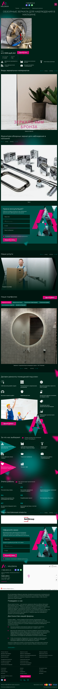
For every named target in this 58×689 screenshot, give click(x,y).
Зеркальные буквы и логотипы (45, 655)
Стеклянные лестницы (25, 659)
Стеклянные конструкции (6, 664)
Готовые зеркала (4, 651)
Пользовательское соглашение (50, 686)
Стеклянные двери (5, 662)
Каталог (22, 668)
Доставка (41, 673)
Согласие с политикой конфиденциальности (16, 236)
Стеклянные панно (24, 661)
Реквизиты (4, 581)
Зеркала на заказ (24, 651)
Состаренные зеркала (6, 661)
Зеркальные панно (43, 657)
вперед (53, 70)
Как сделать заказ (43, 668)
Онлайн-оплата (23, 673)
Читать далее (11, 647)
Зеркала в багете (4, 657)
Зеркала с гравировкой (25, 653)
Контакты (3, 673)
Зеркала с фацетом (43, 651)
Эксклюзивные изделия (25, 664)
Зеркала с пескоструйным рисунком (28, 655)
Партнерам (3, 669)
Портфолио (22, 671)
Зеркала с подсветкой (25, 657)
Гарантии (41, 669)
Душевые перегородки (6, 653)
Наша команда (4, 671)
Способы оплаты (42, 671)
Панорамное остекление (6, 659)
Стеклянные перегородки (25, 662)
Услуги (21, 669)
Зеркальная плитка (43, 653)
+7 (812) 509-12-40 (30, 3)
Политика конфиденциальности (8, 686)
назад (43, 70)
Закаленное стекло (5, 655)
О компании (3, 668)
